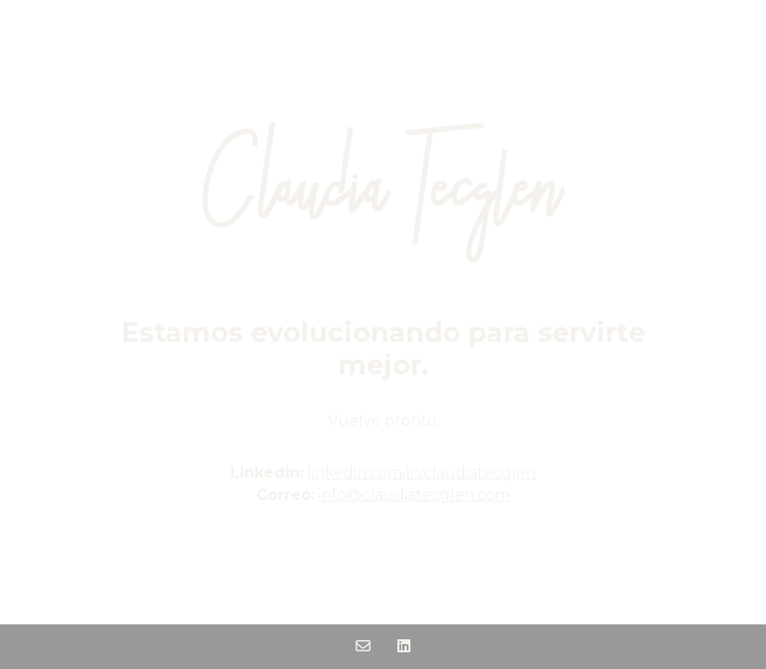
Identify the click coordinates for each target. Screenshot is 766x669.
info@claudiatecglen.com (414, 495)
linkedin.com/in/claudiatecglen (421, 472)
